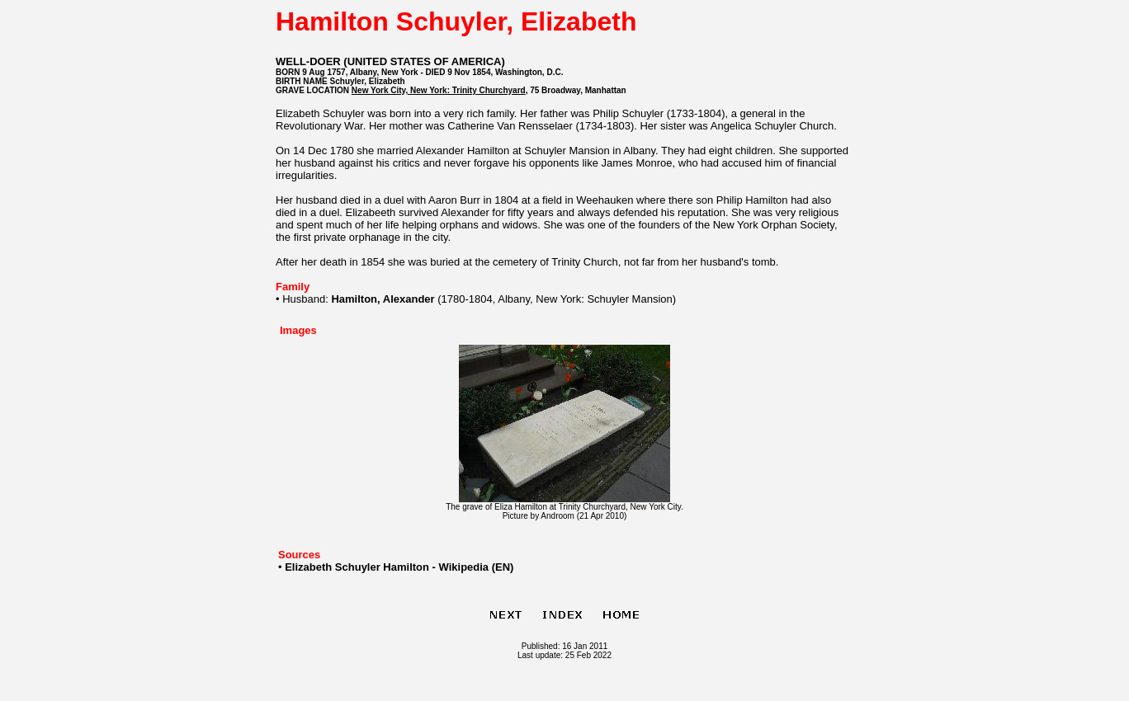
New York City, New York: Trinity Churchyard (439, 90)
